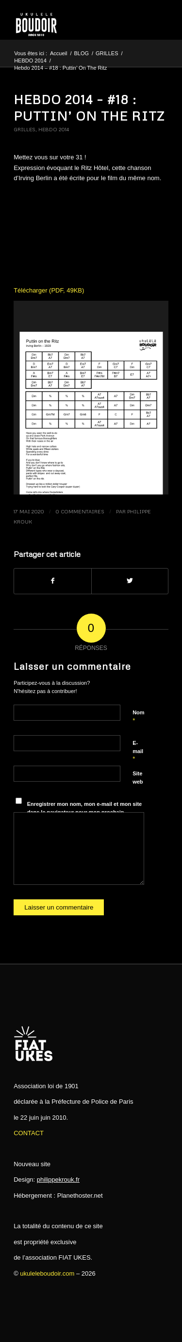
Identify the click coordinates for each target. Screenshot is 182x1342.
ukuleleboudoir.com (47, 1273)
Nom (138, 717)
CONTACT (29, 1133)
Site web (137, 778)
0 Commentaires (79, 511)
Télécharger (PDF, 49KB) (49, 290)
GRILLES (24, 129)
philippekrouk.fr (58, 1179)
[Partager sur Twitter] (130, 581)
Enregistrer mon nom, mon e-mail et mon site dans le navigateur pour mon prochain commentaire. (84, 812)
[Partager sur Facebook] (52, 581)
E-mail (137, 751)
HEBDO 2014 (53, 129)
